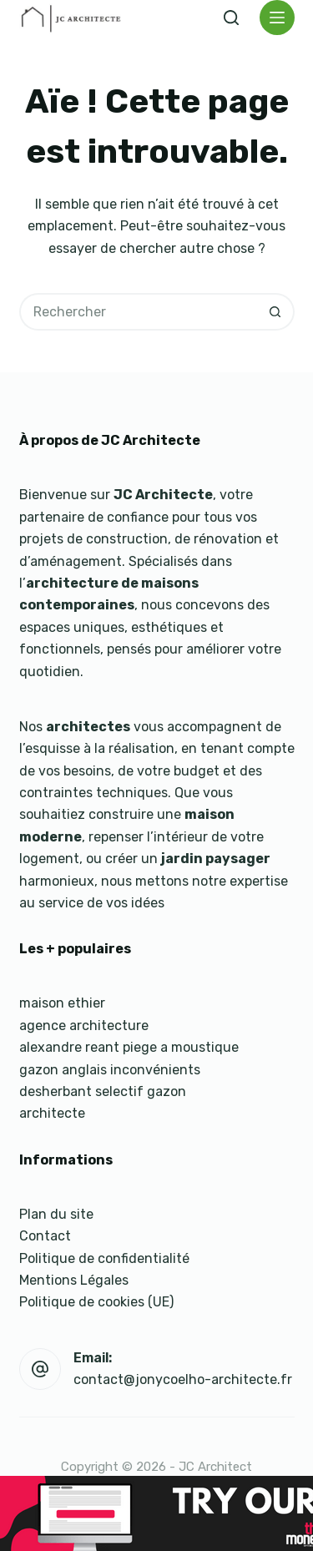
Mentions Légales (74, 1280)
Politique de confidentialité (104, 1258)
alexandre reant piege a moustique (129, 1047)
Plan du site (56, 1214)
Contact (45, 1236)
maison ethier (62, 1003)
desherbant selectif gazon (102, 1091)
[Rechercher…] (138, 312)
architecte (52, 1113)
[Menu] (277, 17)
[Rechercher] (231, 17)
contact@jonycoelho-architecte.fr (182, 1379)
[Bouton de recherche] (276, 312)
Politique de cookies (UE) (96, 1302)
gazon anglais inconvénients (109, 1070)
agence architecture (84, 1025)
